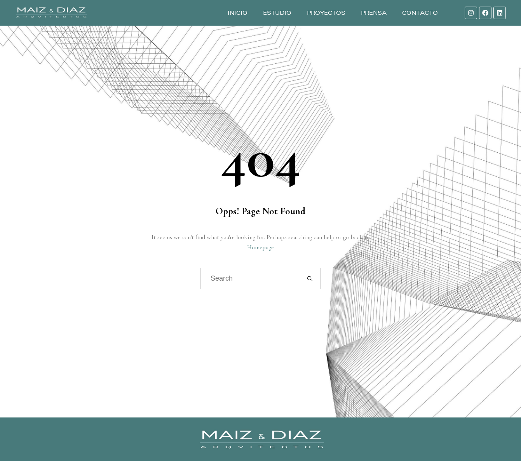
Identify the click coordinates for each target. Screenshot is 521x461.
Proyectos (326, 13)
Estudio (277, 13)
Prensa (374, 13)
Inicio (237, 13)
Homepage (260, 247)
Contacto (420, 13)
